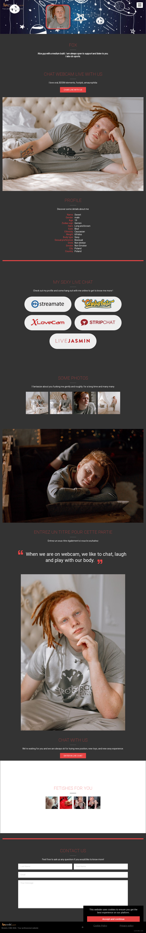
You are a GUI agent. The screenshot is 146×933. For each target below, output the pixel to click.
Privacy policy (126, 925)
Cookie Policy (100, 925)
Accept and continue (113, 919)
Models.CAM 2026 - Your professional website (20, 925)
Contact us (138, 930)
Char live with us (73, 90)
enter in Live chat (73, 756)
